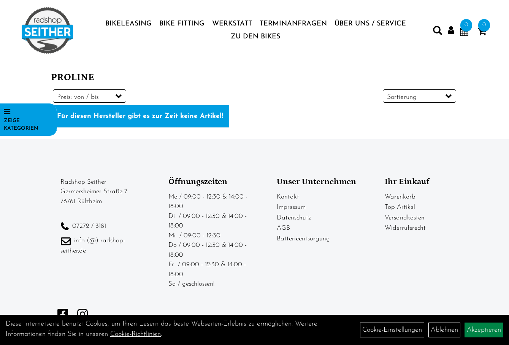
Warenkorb (400, 197)
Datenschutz (294, 218)
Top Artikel (400, 207)
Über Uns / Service (370, 23)
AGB (283, 228)
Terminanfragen (293, 23)
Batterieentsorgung (303, 238)
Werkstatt (232, 23)
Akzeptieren (484, 330)
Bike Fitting (182, 23)
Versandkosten (405, 218)
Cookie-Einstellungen (392, 330)
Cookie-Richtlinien (135, 334)
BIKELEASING (128, 23)
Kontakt (288, 197)
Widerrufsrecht (405, 228)
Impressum (291, 207)
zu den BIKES (255, 36)
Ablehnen (444, 330)
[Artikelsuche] (437, 32)
